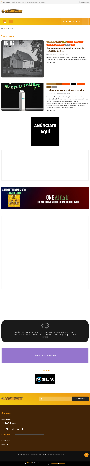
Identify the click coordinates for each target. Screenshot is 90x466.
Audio (59, 41)
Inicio (5, 28)
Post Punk (50, 44)
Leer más (50, 62)
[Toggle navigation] (4, 21)
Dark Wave (66, 83)
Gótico (70, 41)
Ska (72, 44)
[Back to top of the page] (86, 454)
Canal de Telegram (8, 422)
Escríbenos (5, 440)
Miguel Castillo (52, 93)
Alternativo (51, 41)
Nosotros (5, 444)
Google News (6, 419)
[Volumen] (58, 463)
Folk (64, 41)
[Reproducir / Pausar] (25, 463)
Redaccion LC (52, 54)
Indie (76, 41)
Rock (67, 44)
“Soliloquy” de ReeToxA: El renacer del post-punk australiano (28, 2)
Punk (49, 86)
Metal (73, 83)
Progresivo (59, 44)
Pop (81, 41)
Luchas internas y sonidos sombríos (65, 90)
